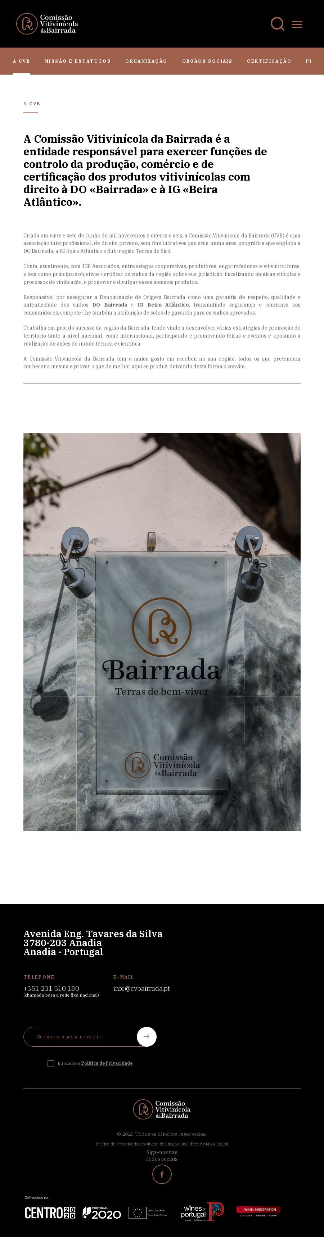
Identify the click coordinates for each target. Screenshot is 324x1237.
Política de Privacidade (117, 1144)
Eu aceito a (95, 1063)
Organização (146, 61)
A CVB (21, 61)
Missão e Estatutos (78, 61)
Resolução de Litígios (159, 1144)
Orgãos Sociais (207, 61)
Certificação (269, 61)
